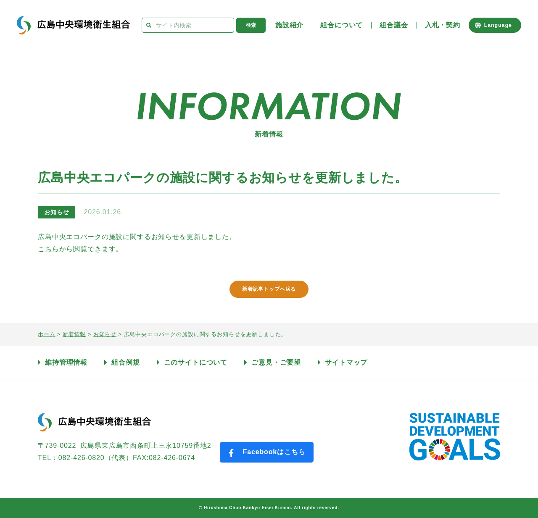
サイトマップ (346, 362)
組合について (341, 25)
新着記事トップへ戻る (269, 289)
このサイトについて (196, 362)
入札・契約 (442, 25)
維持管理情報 (66, 362)
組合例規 (125, 362)
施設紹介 (289, 25)
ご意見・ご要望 (276, 362)
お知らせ (56, 212)
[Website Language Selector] (495, 25)
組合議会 (394, 25)
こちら (48, 248)
